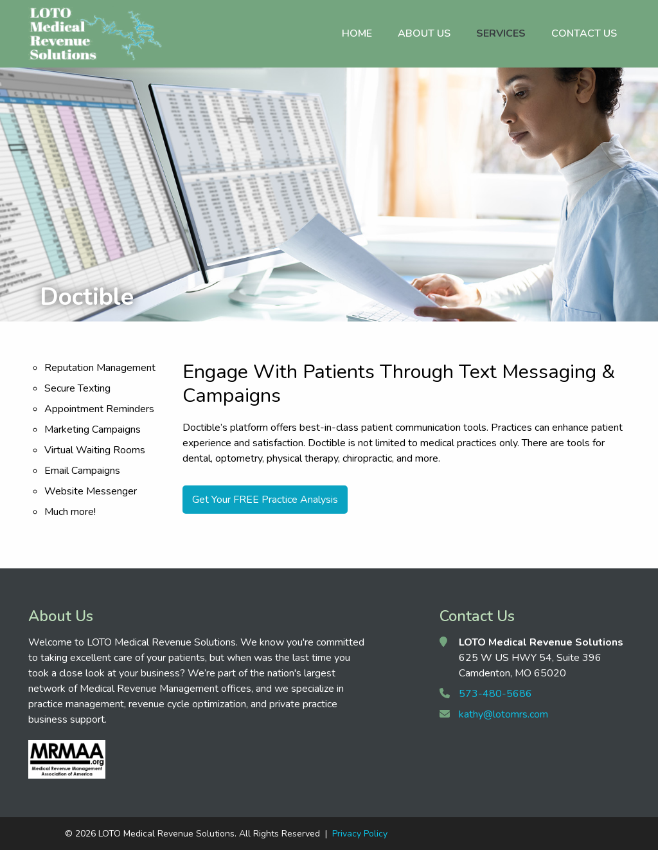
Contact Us (584, 33)
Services (501, 33)
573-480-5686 (495, 694)
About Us (424, 33)
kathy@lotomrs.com (503, 714)
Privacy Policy (359, 833)
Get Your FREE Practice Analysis (265, 500)
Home (357, 33)
